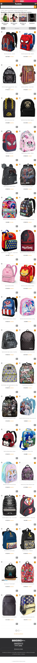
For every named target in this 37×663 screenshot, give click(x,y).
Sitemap (23, 654)
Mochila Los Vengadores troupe (9, 418)
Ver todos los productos (18, 633)
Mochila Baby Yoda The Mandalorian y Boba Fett (9, 386)
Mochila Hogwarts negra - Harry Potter (9, 517)
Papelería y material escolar (18, 10)
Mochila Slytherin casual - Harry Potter (27, 351)
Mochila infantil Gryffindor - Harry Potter (27, 517)
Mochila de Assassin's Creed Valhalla (9, 617)
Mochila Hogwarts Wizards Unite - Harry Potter (9, 87)
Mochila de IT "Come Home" (9, 583)
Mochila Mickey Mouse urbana (9, 451)
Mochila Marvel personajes (27, 385)
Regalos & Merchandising (9, 10)
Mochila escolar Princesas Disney (9, 484)
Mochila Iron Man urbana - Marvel (27, 285)
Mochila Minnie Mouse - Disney (27, 153)
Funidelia (2, 10)
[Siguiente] (21, 630)
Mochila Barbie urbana (9, 285)
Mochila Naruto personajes (9, 550)
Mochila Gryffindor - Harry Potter (27, 86)
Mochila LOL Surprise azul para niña (27, 617)
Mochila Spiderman (9, 153)
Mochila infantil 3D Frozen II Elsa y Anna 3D (27, 418)
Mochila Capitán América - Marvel (9, 318)
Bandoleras (32, 23)
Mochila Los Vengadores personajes (27, 219)
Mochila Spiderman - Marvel (9, 53)
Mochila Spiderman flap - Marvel (27, 53)
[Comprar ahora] (17, 61)
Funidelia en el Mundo (6, 652)
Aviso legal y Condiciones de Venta (18, 652)
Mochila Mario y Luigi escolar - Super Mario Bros (9, 253)
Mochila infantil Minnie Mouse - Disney (27, 318)
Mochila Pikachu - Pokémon (27, 550)
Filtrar (3, 28)
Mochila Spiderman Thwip (27, 186)
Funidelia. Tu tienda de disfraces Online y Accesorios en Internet (18, 4)
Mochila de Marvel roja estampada (27, 583)
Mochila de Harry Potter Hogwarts (27, 120)
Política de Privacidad (31, 652)
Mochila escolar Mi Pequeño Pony (9, 219)
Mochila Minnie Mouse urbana (9, 186)
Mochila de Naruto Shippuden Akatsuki (27, 252)
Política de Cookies (16, 654)
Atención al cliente (18, 649)
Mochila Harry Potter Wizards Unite (27, 484)
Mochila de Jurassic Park (9, 120)
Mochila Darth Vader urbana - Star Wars (9, 351)
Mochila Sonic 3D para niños (27, 451)
